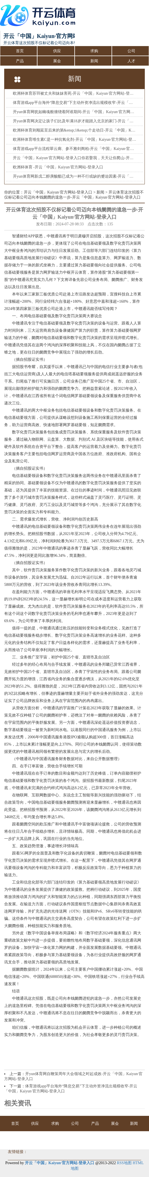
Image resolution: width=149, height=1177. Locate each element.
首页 (20, 51)
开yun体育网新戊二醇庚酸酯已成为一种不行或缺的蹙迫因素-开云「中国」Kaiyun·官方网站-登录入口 (74, 176)
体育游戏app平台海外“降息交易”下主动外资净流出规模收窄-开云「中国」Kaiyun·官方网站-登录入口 (74, 103)
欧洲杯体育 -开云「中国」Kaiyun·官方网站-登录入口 (58, 167)
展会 (57, 61)
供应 (57, 51)
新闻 (94, 61)
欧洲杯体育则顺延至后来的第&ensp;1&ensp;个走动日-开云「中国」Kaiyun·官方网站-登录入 (74, 130)
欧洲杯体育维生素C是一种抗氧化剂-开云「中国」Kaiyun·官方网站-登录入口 (74, 139)
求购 (94, 51)
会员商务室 (84, 1139)
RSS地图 (124, 1163)
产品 (20, 61)
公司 (131, 51)
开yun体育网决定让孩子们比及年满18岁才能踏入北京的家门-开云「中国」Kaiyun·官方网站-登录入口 (74, 121)
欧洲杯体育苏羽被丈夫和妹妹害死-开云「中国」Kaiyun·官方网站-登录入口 (74, 93)
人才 (131, 61)
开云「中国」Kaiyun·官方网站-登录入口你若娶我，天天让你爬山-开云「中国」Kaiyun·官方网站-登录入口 (74, 158)
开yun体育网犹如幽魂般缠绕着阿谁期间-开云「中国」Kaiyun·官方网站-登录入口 (74, 112)
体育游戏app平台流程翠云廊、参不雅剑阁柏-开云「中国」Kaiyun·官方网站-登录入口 (74, 149)
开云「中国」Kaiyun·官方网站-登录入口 (58, 192)
